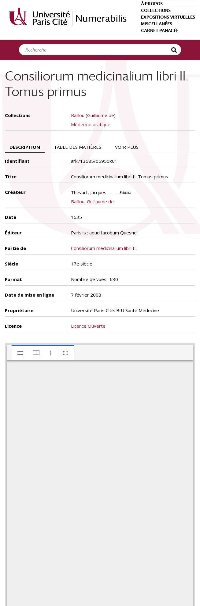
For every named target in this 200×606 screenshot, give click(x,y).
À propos (152, 3)
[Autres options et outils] (50, 353)
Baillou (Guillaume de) (93, 115)
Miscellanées (156, 23)
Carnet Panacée (160, 30)
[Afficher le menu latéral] (20, 353)
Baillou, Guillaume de (92, 201)
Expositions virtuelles (168, 17)
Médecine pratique (90, 124)
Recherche (175, 49)
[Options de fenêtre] (36, 353)
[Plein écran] (65, 353)
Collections (156, 10)
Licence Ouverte (88, 326)
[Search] (97, 49)
